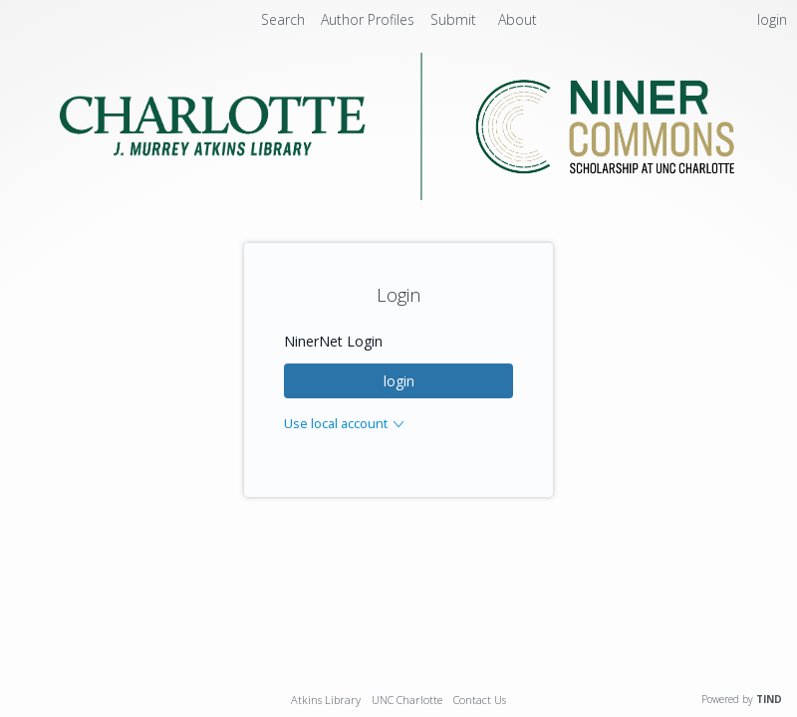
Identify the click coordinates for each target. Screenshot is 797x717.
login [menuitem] (772, 19)
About (517, 19)
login (399, 380)
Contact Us (479, 699)
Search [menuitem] (283, 19)
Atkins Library (326, 699)
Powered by (741, 699)
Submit (455, 19)
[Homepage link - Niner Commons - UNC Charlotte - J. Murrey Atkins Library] (399, 194)
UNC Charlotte (407, 699)
